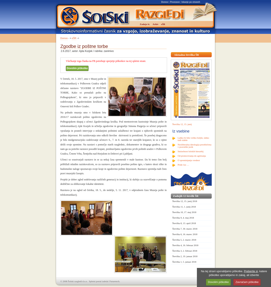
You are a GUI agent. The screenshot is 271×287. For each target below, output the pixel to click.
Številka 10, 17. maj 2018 (184, 212)
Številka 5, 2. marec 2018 (184, 239)
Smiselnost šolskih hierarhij (190, 151)
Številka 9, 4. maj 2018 (183, 217)
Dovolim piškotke (77, 68)
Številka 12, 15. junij (182, 124)
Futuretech (114, 281)
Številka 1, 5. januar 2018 (184, 262)
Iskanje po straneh (190, 2)
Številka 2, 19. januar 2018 (185, 256)
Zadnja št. (145, 24)
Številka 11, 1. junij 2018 (184, 206)
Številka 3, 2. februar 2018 (184, 250)
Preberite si (251, 271)
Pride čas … (183, 164)
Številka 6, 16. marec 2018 (184, 234)
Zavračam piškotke (247, 282)
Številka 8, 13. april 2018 (184, 223)
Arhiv (156, 24)
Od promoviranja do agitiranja (192, 156)
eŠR (74, 38)
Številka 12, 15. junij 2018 (184, 201)
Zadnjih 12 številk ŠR (185, 196)
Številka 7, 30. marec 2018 (184, 228)
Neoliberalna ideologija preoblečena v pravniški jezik (194, 145)
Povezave (175, 2)
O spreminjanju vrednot (189, 160)
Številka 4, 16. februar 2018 (185, 245)
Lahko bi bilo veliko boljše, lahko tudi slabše (193, 139)
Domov (164, 2)
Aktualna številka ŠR (186, 54)
